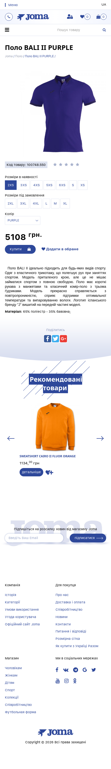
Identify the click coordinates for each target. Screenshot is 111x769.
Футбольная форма (20, 712)
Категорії (12, 602)
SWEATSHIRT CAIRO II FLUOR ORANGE (55, 430)
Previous (11, 438)
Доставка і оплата (70, 602)
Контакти (63, 624)
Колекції (12, 697)
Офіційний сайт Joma (22, 624)
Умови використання (22, 609)
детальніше (31, 472)
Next (100, 438)
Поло (18, 56)
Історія (10, 595)
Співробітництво (69, 609)
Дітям (9, 683)
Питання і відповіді (71, 631)
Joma (9, 56)
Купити (20, 249)
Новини (61, 617)
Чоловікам (13, 668)
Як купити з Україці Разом (77, 646)
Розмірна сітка (68, 639)
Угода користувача (20, 617)
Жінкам (11, 675)
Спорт (10, 690)
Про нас (62, 595)
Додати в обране (60, 249)
